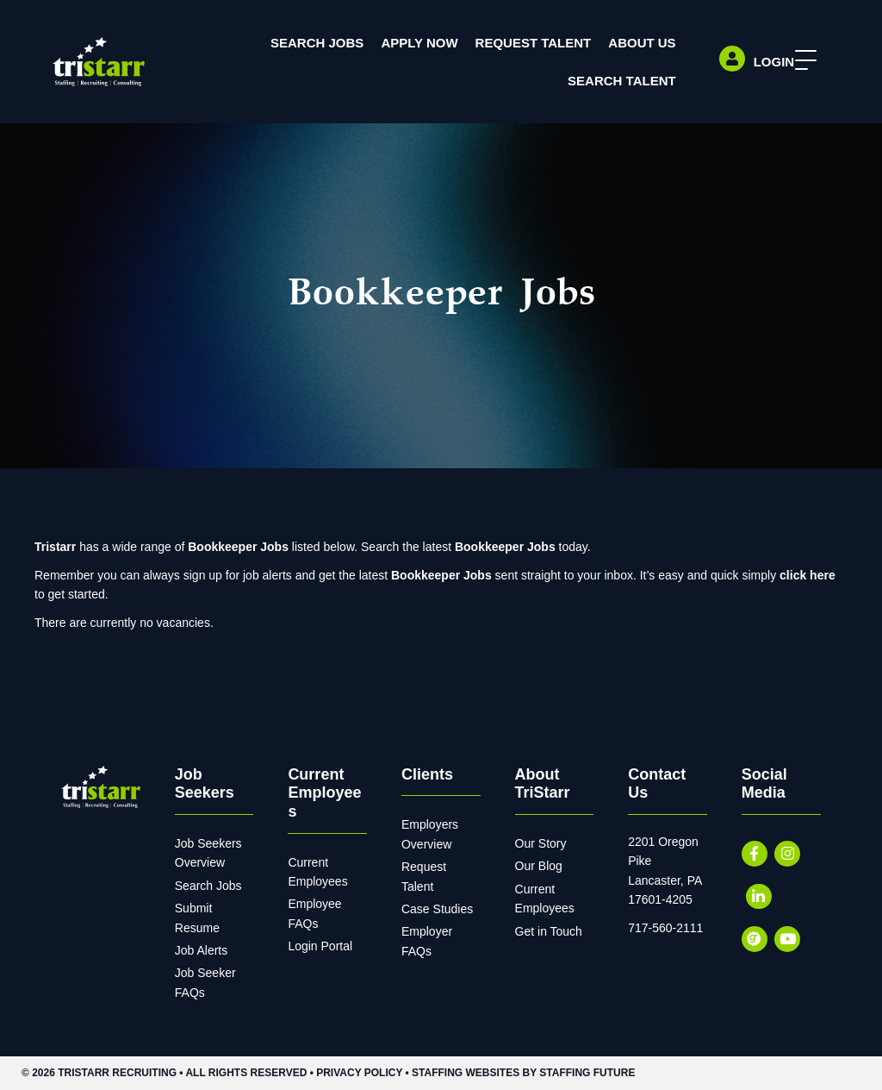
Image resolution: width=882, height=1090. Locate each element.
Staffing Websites (465, 1073)
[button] (801, 61)
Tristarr (55, 547)
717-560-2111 (665, 928)
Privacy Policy (359, 1073)
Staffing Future (587, 1073)
